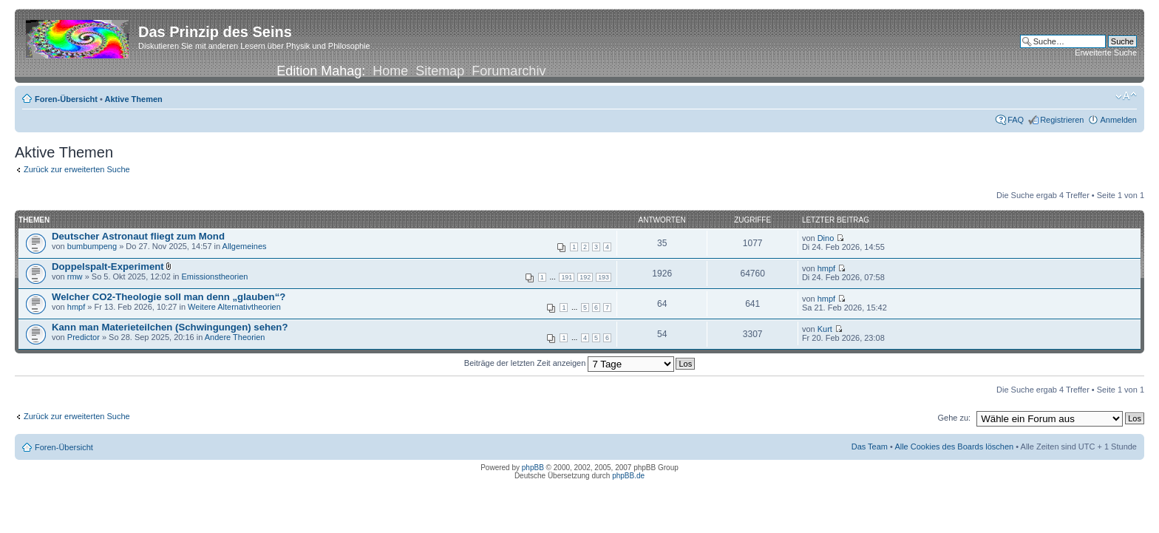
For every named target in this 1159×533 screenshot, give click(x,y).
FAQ (1015, 119)
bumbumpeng (92, 246)
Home (390, 71)
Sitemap (439, 71)
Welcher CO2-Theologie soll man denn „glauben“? (168, 296)
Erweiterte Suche (1106, 52)
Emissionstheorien (215, 276)
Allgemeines (244, 246)
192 (585, 277)
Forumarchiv (508, 71)
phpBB (533, 468)
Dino (826, 238)
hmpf (826, 268)
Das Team (870, 446)
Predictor (83, 337)
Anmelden (1118, 119)
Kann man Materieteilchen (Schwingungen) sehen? (170, 327)
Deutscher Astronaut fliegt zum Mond (138, 236)
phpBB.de (628, 476)
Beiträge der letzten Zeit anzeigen (569, 363)
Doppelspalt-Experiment (108, 266)
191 (566, 277)
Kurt (825, 329)
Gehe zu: (954, 417)
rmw (75, 276)
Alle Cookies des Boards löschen (953, 446)
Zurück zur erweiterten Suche (77, 169)
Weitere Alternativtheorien (234, 306)
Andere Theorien (235, 337)
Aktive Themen (134, 99)
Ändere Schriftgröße (1126, 96)
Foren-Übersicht (66, 99)
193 (603, 277)
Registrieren (1062, 119)
